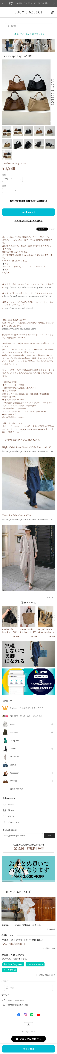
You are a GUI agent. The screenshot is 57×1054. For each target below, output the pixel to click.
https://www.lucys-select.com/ (19, 308)
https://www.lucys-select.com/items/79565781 (27, 451)
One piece (14, 740)
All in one (14, 757)
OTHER (13, 781)
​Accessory (14, 773)
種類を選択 (28, 1048)
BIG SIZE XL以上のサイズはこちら (26, 716)
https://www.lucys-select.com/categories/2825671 (28, 287)
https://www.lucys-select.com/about (19, 328)
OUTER (13, 748)
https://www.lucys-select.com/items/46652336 (27, 519)
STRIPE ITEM (16, 789)
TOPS (12, 724)
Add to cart (28, 212)
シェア (52, 229)
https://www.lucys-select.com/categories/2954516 (27, 296)
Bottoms (14, 732)
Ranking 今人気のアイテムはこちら (26, 708)
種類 (4, 175)
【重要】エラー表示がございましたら (28, 34)
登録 (49, 835)
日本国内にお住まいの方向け (29, 220)
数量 (4, 186)
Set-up (13, 765)
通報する (50, 597)
